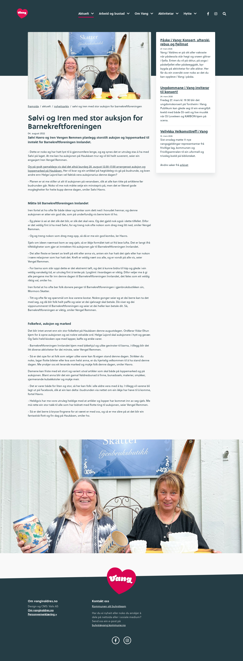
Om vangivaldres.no (41, 610)
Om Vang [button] (144, 13)
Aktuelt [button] (86, 13)
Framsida (33, 106)
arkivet (184, 165)
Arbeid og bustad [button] (114, 13)
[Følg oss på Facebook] (208, 13)
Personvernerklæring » (42, 614)
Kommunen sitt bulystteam (109, 606)
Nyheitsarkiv (61, 106)
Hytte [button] (190, 13)
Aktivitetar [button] (168, 13)
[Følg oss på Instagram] (215, 13)
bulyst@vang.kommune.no (109, 625)
